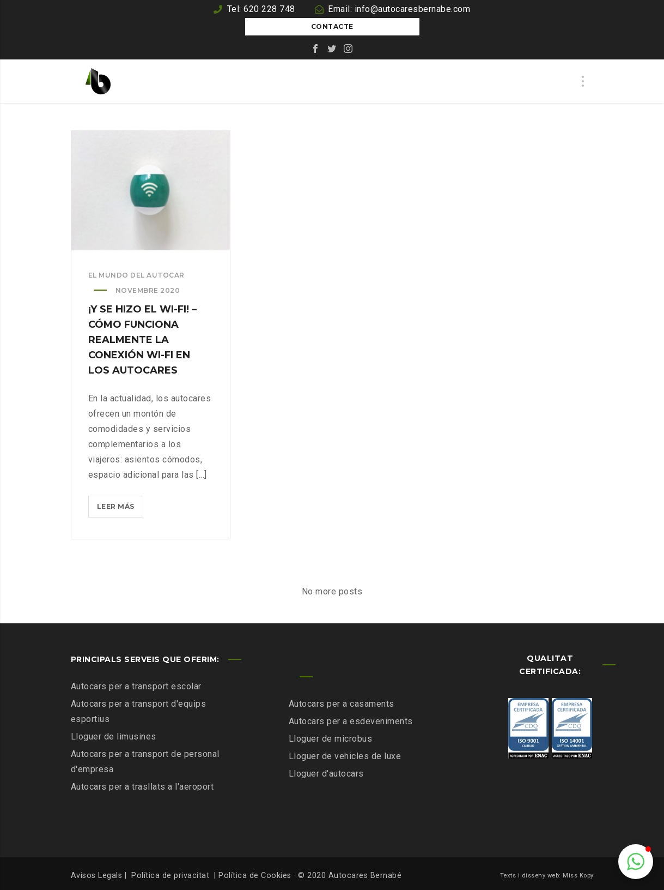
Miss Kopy (578, 875)
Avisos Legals (97, 875)
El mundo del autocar (136, 275)
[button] (635, 861)
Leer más (120, 509)
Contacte (332, 26)
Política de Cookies (254, 875)
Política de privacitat (170, 875)
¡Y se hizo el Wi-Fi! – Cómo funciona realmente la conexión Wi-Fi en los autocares (142, 339)
